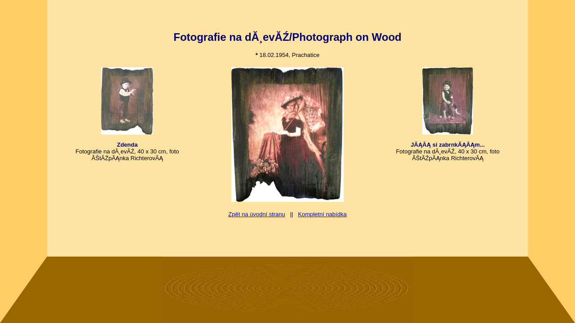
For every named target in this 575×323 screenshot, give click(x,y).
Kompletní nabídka (322, 214)
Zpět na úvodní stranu (256, 214)
